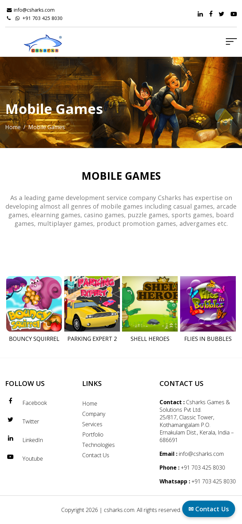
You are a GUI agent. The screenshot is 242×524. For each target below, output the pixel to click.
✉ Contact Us (208, 509)
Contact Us (95, 455)
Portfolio (92, 434)
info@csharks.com (34, 10)
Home (13, 127)
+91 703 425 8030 (42, 18)
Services (92, 424)
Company (93, 414)
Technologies (98, 445)
